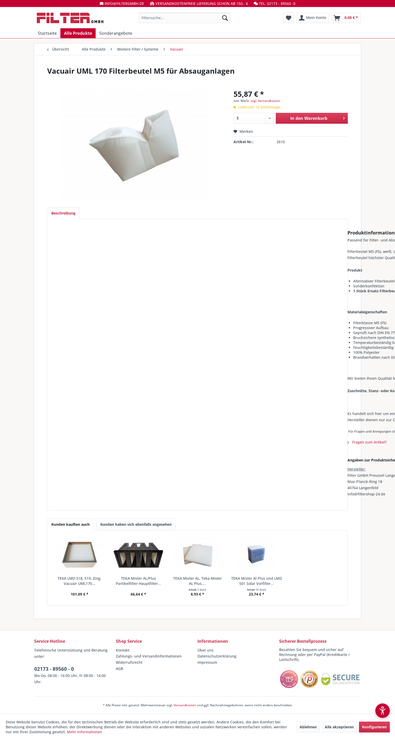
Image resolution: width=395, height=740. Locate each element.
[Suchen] (225, 18)
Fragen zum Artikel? (74, 442)
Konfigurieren (374, 726)
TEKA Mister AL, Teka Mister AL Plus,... (197, 581)
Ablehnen (308, 726)
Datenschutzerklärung (217, 656)
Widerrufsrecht (129, 662)
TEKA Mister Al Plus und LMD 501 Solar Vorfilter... (256, 581)
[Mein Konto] (313, 18)
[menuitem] (184, 18)
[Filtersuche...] (184, 18)
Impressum (207, 662)
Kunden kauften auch (70, 524)
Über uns (206, 650)
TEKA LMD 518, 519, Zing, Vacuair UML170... (79, 581)
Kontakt (122, 650)
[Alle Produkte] (78, 33)
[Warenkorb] (346, 18)
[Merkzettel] (288, 18)
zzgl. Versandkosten (265, 101)
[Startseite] (47, 33)
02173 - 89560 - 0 (54, 669)
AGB (119, 668)
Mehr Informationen (84, 731)
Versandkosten (185, 705)
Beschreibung (63, 213)
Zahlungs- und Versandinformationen (149, 656)
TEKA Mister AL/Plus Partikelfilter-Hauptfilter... (138, 581)
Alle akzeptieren (339, 726)
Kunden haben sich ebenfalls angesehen (136, 524)
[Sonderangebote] (116, 33)
